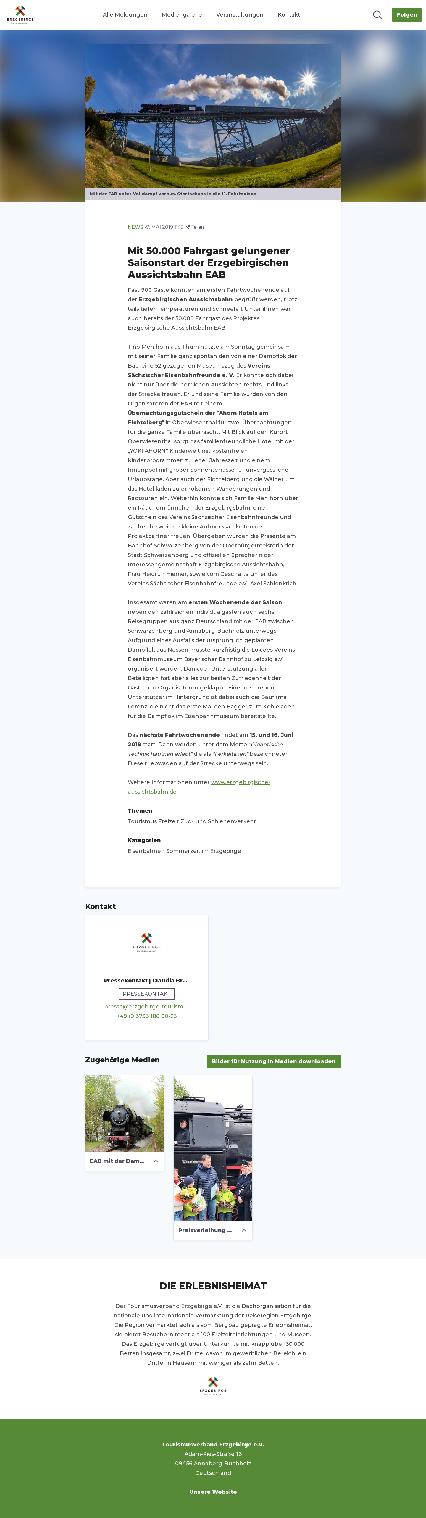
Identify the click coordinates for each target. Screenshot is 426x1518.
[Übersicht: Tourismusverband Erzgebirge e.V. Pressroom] (20, 15)
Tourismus (142, 821)
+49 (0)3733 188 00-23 (147, 1016)
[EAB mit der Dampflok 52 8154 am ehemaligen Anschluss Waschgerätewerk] (124, 1113)
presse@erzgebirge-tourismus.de (146, 1006)
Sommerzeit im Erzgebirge (203, 851)
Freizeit (168, 821)
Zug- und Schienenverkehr (218, 821)
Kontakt (289, 15)
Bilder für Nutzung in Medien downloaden (274, 1061)
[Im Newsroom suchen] (377, 15)
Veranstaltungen (240, 15)
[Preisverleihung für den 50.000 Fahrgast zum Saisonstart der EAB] (213, 1148)
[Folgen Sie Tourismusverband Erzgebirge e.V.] (407, 15)
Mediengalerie (182, 15)
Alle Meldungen (125, 15)
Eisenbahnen (146, 851)
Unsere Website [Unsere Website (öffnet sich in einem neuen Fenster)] (213, 1492)
